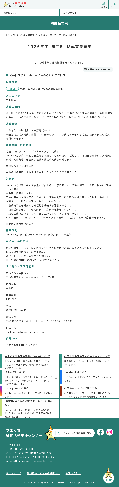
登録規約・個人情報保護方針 (43, 473)
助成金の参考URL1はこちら (22, 345)
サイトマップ (13, 473)
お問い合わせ (91, 13)
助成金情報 (29, 34)
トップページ (12, 34)
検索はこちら (31, 13)
